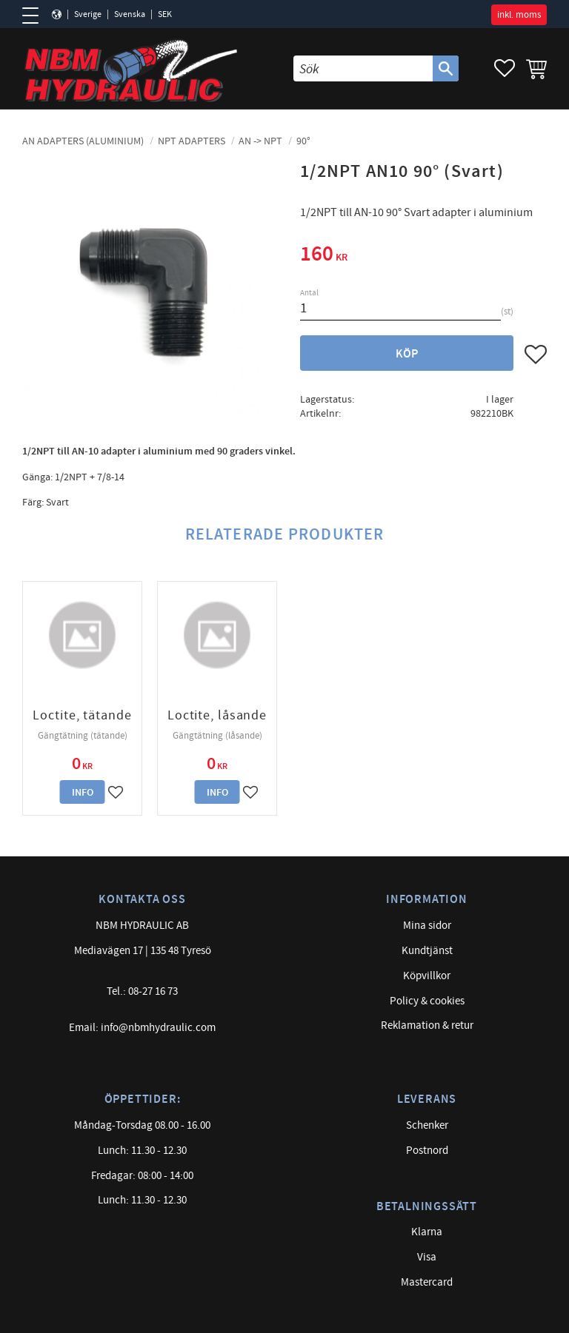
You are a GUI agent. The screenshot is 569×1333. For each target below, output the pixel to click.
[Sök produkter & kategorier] (363, 68)
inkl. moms (519, 15)
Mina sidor (427, 926)
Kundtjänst (427, 951)
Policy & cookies (427, 1001)
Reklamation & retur (427, 1025)
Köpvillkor (426, 976)
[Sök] (446, 68)
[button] (35, 15)
